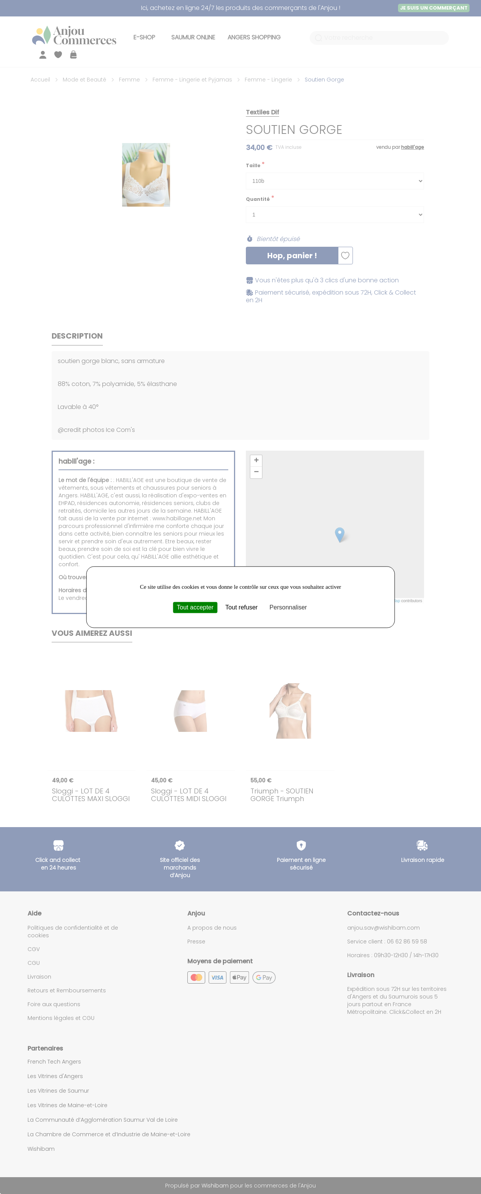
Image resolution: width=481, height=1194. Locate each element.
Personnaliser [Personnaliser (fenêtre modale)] (288, 607)
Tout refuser (241, 607)
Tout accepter (195, 607)
